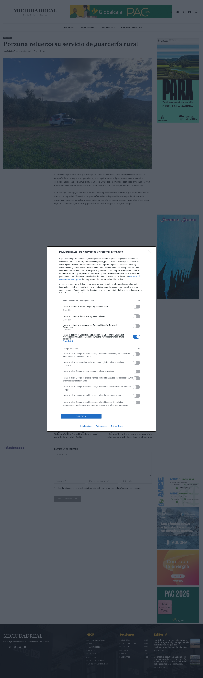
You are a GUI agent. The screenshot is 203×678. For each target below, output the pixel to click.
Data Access (101, 426)
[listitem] (101, 300)
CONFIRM (81, 416)
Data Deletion (85, 426)
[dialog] (101, 339)
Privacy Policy (117, 426)
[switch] (136, 307)
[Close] (150, 252)
